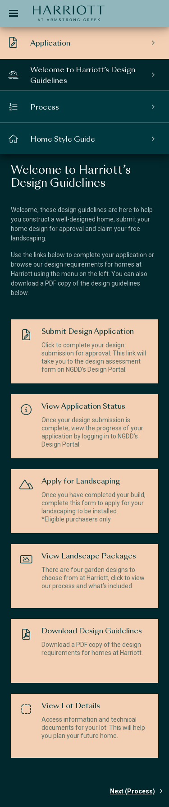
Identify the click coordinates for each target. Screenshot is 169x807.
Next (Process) (132, 791)
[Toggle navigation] (13, 13)
